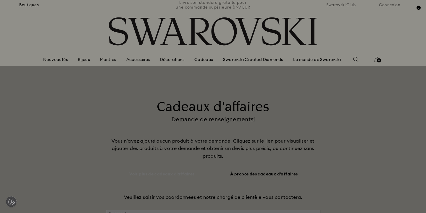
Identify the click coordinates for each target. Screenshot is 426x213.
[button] (310, 68)
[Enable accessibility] (11, 201)
